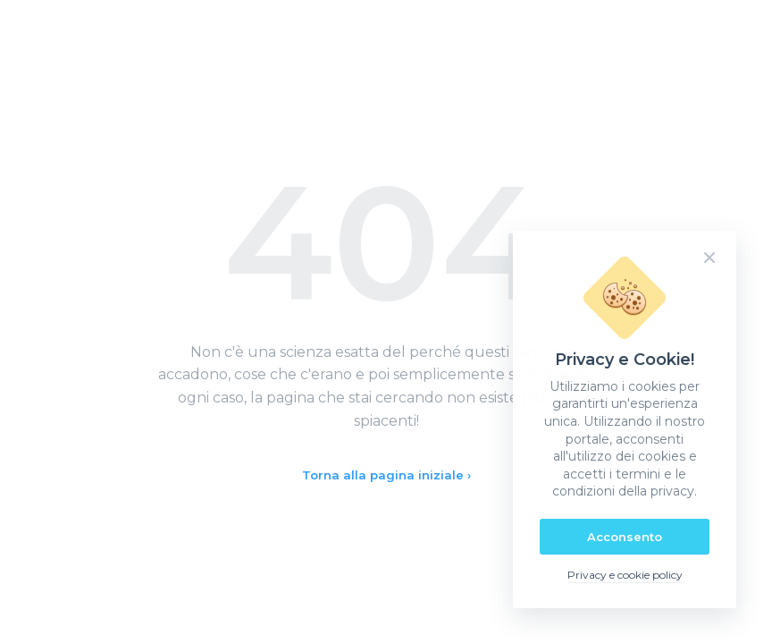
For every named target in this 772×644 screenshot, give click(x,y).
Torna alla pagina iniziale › (386, 475)
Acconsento (624, 537)
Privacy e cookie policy (625, 574)
